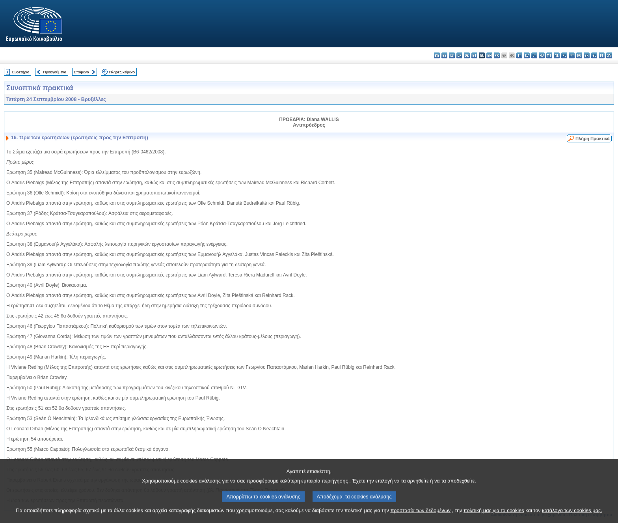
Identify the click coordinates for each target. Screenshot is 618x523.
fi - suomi (602, 55)
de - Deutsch (467, 55)
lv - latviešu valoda (527, 55)
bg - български (437, 55)
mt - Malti (549, 55)
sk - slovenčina (587, 55)
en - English (489, 55)
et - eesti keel (474, 55)
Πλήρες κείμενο (122, 72)
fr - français (497, 55)
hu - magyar (542, 55)
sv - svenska (609, 55)
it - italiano (519, 55)
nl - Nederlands (557, 55)
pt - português (572, 55)
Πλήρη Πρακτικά (592, 138)
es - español (444, 55)
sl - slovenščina (594, 55)
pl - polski (564, 55)
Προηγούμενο (54, 72)
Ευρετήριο (20, 72)
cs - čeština (452, 55)
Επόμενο (81, 72)
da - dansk (459, 55)
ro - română (579, 55)
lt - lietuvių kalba (534, 55)
